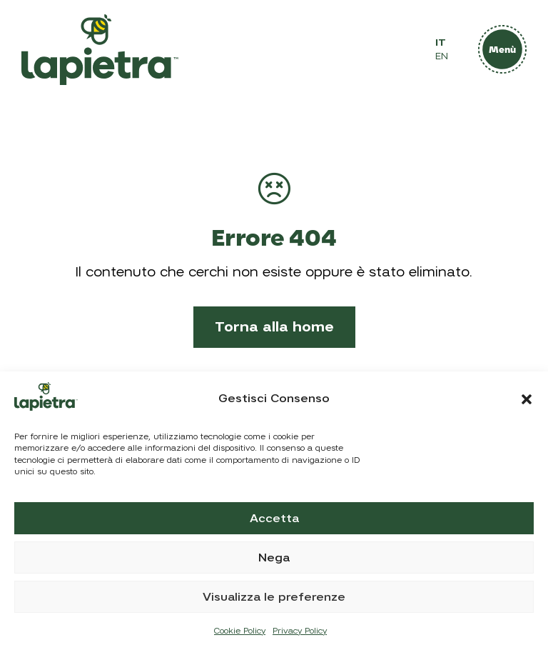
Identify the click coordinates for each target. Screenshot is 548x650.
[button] (526, 399)
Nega (274, 557)
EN (441, 56)
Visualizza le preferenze (274, 597)
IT (440, 42)
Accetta (274, 518)
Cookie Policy (239, 631)
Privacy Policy (300, 631)
